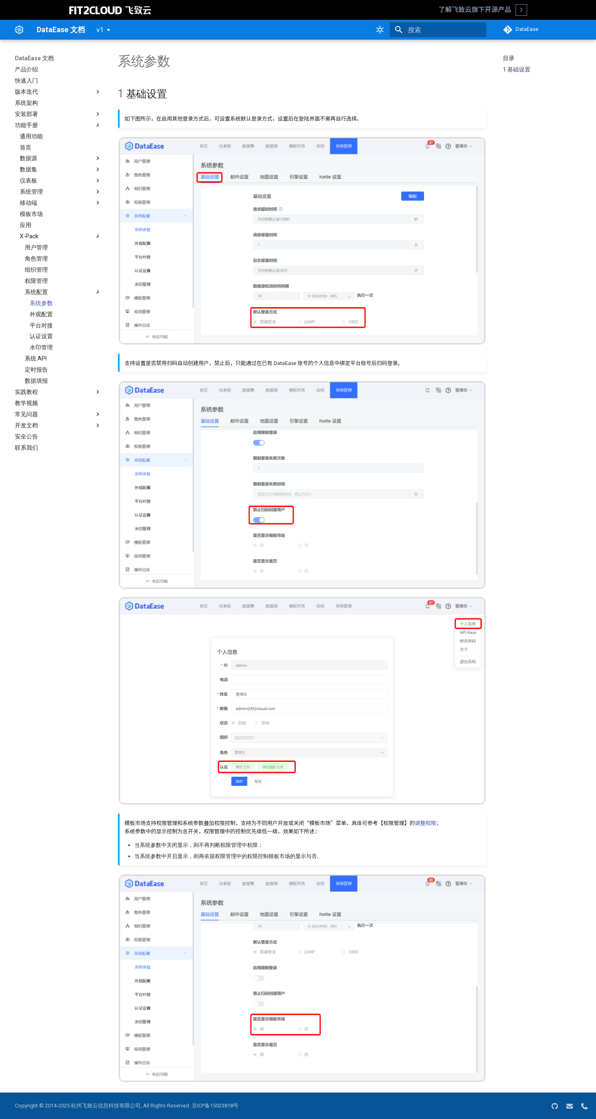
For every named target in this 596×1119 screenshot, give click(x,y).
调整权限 (425, 823)
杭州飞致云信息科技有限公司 (106, 1105)
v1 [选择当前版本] (100, 30)
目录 (508, 58)
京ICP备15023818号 (215, 1105)
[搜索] (438, 29)
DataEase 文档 (34, 58)
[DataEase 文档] (19, 29)
